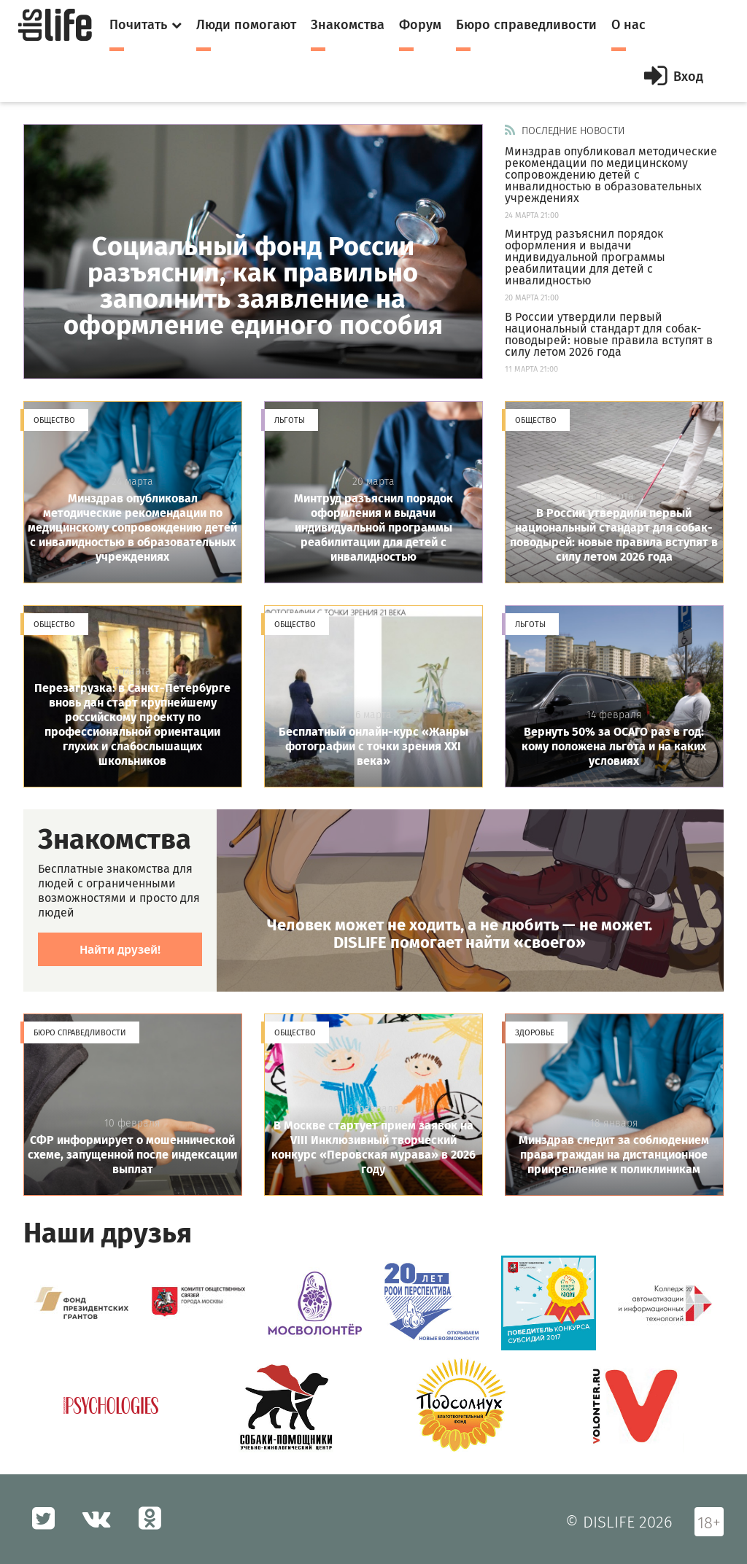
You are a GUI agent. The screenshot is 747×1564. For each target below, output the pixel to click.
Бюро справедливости (80, 1033)
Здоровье (534, 1033)
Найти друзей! (120, 949)
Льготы (289, 420)
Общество (54, 420)
